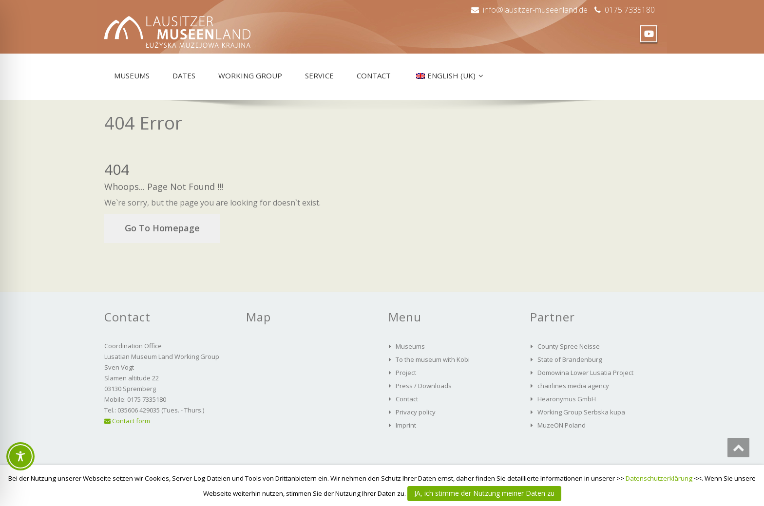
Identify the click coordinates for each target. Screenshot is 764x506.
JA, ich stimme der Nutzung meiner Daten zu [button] (484, 493)
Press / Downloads (424, 385)
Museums (132, 75)
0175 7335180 (630, 9)
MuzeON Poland (561, 425)
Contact (374, 75)
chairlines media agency (573, 385)
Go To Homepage (162, 228)
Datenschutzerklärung (659, 478)
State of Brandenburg (569, 359)
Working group (250, 75)
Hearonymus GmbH (566, 398)
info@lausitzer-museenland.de (535, 9)
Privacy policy (416, 412)
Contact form (127, 420)
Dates (183, 75)
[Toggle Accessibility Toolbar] (20, 456)
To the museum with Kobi (433, 359)
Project (406, 372)
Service (319, 75)
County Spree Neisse (568, 346)
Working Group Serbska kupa (581, 412)
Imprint (406, 425)
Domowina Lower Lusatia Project (585, 372)
